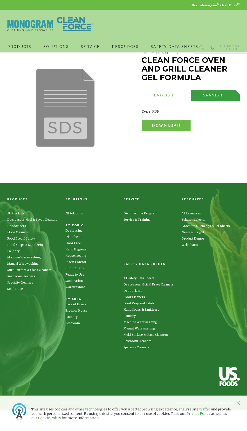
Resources (125, 46)
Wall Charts (190, 265)
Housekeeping (75, 276)
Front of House (76, 331)
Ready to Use (74, 295)
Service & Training (137, 240)
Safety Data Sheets (174, 46)
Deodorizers (16, 246)
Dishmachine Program (140, 234)
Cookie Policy (49, 418)
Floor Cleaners (18, 253)
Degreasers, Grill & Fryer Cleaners (32, 240)
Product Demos (193, 259)
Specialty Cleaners (20, 303)
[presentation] (164, 116)
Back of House (75, 325)
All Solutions (74, 234)
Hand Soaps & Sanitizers (25, 265)
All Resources (191, 234)
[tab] (166, 116)
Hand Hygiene (75, 270)
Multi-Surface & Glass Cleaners (29, 290)
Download (168, 146)
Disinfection (74, 257)
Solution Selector (194, 240)
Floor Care (73, 264)
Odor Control (74, 289)
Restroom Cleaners (21, 297)
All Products (16, 234)
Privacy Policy (198, 413)
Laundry (13, 272)
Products (19, 46)
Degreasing (74, 251)
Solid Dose (15, 309)
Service (90, 46)
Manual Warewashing (23, 284)
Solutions (56, 46)
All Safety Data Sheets (139, 299)
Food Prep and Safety (139, 324)
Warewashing (75, 308)
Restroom (72, 344)
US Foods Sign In (230, 47)
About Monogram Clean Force (215, 5)
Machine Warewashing (24, 278)
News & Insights (194, 253)
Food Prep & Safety (21, 259)
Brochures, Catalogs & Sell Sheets (206, 246)
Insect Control (75, 283)
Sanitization (74, 301)
